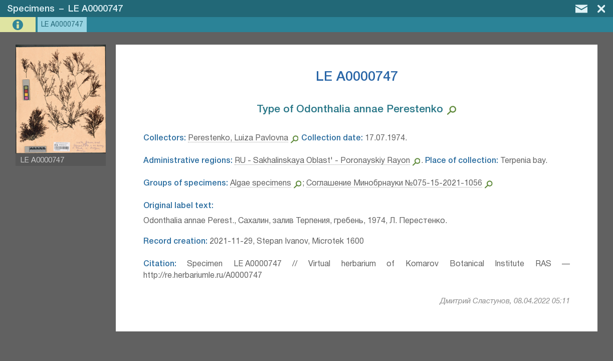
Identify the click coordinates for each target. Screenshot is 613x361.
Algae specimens (260, 183)
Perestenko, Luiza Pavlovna (238, 138)
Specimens (31, 9)
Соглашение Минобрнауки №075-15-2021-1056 (394, 183)
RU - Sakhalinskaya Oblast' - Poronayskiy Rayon (322, 160)
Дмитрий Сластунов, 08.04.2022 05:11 (505, 301)
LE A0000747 (95, 9)
